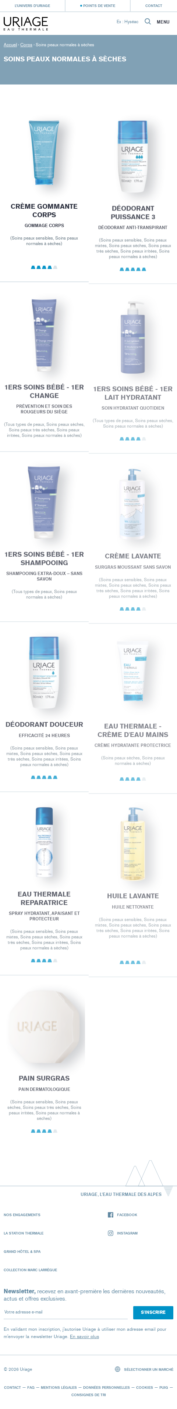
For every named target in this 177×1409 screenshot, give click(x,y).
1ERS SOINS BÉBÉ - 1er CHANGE (44, 396)
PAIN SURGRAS (44, 1083)
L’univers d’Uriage (32, 5)
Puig (163, 1387)
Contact (153, 5)
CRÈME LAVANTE (133, 562)
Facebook (122, 1214)
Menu (163, 22)
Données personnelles (106, 1387)
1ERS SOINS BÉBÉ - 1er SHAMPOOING (44, 564)
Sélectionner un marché (144, 1369)
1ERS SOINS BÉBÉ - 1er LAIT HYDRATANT (133, 399)
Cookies (144, 1387)
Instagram (123, 1233)
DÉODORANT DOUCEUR (44, 729)
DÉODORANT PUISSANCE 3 (132, 217)
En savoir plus (84, 1336)
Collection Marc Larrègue (30, 1270)
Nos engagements (22, 1214)
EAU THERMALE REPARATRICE (44, 903)
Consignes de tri (88, 1394)
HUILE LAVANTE (133, 902)
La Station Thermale (23, 1233)
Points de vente (99, 5)
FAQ (31, 1387)
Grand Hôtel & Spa (22, 1251)
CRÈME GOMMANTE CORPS (44, 213)
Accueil (10, 44)
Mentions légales (59, 1387)
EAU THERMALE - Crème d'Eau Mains (133, 736)
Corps (26, 44)
